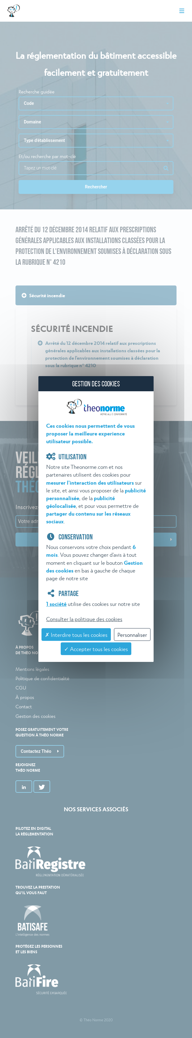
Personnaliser (132, 634)
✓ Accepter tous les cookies (96, 649)
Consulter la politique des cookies (84, 619)
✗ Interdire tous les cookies (76, 634)
